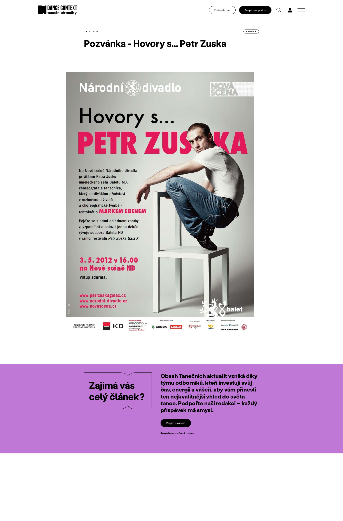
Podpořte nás (222, 10)
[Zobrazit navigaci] (301, 10)
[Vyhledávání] (279, 10)
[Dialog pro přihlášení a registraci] (290, 10)
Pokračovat (168, 433)
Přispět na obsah (176, 423)
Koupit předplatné (255, 10)
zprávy (251, 31)
